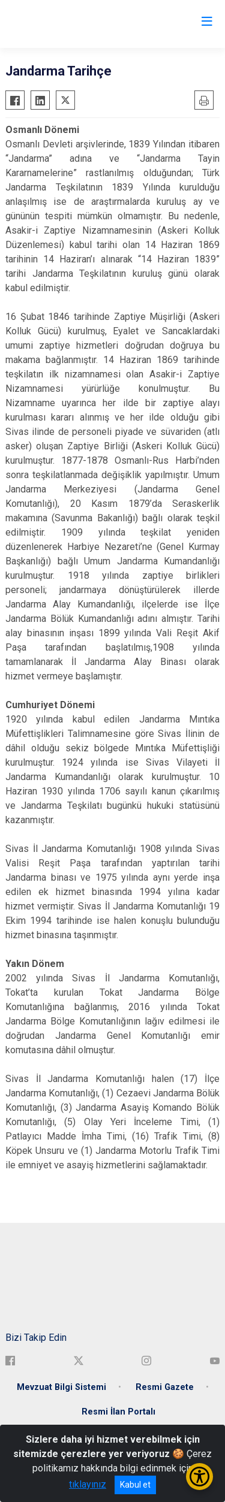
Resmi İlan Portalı (118, 1412)
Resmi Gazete (165, 1387)
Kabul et (135, 1484)
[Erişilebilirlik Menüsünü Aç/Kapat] (199, 1476)
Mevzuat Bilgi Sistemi (61, 1387)
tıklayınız (87, 1484)
